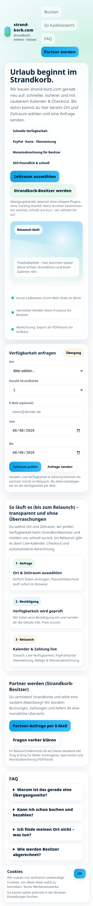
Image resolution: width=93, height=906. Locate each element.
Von (12, 421)
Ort (11, 362)
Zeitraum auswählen (35, 176)
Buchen (51, 12)
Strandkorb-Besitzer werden (42, 190)
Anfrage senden (59, 468)
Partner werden (60, 52)
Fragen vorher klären (34, 741)
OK (79, 873)
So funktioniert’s (59, 25)
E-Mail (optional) (21, 403)
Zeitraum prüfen (25, 468)
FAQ (48, 38)
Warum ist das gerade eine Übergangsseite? (42, 793)
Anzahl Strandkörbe (23, 381)
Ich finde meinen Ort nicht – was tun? (43, 833)
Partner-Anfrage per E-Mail (40, 727)
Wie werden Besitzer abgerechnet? (36, 853)
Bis (11, 444)
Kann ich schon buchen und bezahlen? (43, 813)
